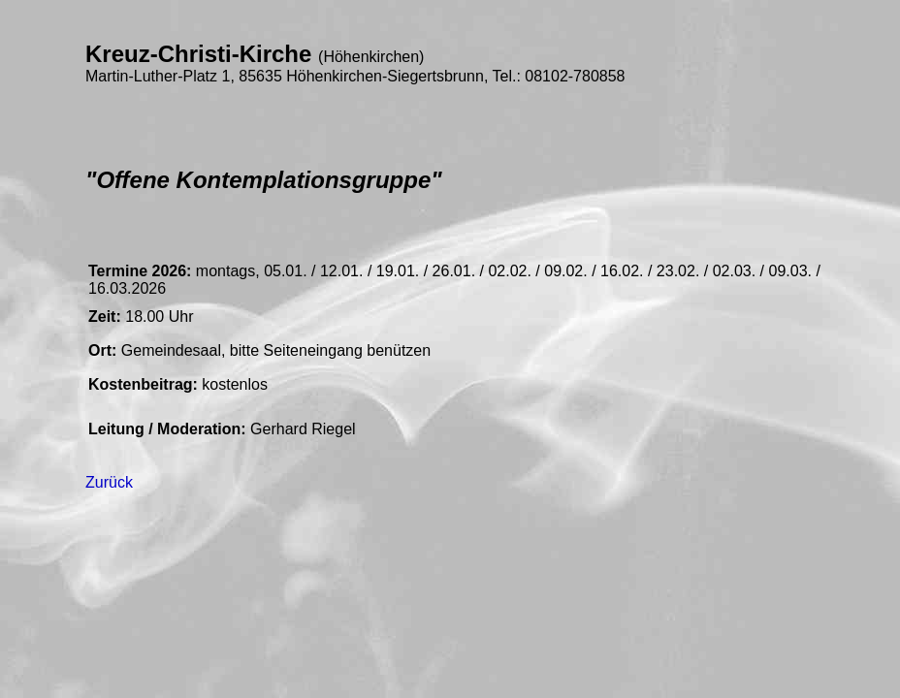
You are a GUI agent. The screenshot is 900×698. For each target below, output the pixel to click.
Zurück (109, 482)
